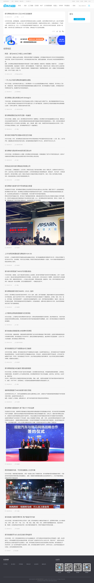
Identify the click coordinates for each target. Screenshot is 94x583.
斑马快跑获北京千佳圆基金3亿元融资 (18, 348)
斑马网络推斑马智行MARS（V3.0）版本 (19, 291)
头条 (25, 5)
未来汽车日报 (19, 109)
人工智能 (30, 5)
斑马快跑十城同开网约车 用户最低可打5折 (20, 517)
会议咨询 (36, 564)
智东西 (73, 1)
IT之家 (17, 511)
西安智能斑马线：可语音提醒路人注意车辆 (20, 470)
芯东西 (81, 1)
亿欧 (16, 160)
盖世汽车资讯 (19, 342)
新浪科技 (17, 91)
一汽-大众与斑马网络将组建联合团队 (18, 80)
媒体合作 (44, 564)
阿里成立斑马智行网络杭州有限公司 (17, 166)
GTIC (89, 1)
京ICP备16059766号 (40, 579)
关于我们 (5, 564)
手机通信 (67, 5)
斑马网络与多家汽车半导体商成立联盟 (18, 186)
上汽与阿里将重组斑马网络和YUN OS (18, 254)
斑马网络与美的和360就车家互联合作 (18, 151)
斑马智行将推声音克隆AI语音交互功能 (18, 135)
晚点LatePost (18, 74)
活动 (74, 5)
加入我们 (13, 564)
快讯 (19, 5)
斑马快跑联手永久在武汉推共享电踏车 (18, 535)
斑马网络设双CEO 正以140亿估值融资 (18, 14)
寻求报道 (21, 564)
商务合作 (29, 564)
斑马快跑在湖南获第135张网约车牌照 (18, 331)
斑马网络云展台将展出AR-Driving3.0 (18, 98)
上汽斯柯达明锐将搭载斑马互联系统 (17, 313)
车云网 (17, 402)
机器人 (55, 5)
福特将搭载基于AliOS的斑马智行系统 (18, 390)
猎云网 (17, 362)
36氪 (17, 17)
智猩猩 (85, 1)
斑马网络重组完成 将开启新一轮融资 (18, 115)
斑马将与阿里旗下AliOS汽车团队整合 (18, 271)
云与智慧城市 (48, 5)
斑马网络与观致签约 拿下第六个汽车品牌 (19, 408)
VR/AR (61, 5)
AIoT (41, 5)
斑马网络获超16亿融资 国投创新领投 (18, 368)
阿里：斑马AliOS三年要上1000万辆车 (18, 54)
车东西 (77, 1)
